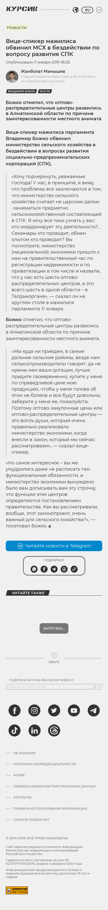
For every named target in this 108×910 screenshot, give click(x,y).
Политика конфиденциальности (44, 764)
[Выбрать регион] (75, 10)
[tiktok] (15, 730)
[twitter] (54, 710)
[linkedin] (34, 730)
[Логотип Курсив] (22, 8)
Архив (19, 775)
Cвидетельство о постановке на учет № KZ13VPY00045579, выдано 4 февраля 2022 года (44, 861)
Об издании (24, 753)
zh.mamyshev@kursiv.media (42, 81)
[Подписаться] (98, 686)
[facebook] (15, 710)
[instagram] (34, 710)
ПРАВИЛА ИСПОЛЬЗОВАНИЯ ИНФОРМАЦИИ (50, 808)
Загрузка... (54, 628)
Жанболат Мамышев (43, 71)
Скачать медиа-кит (31, 819)
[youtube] (74, 710)
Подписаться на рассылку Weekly (41, 680)
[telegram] (94, 710)
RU (87, 10)
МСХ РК (45, 91)
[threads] (54, 730)
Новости (16, 27)
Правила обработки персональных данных (54, 786)
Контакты (22, 797)
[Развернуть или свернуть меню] (99, 10)
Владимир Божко (21, 91)
